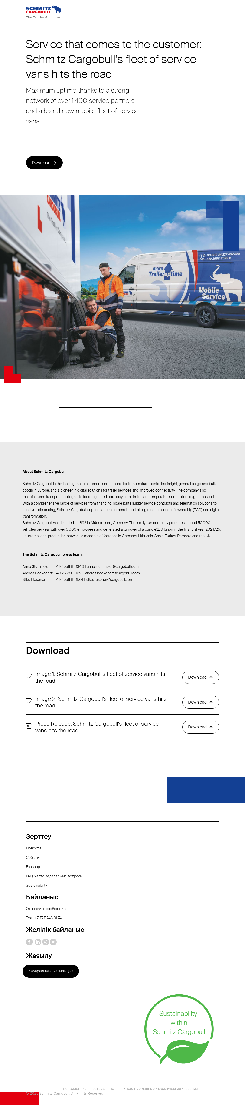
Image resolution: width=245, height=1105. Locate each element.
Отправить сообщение (46, 908)
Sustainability (36, 885)
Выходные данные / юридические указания (160, 1089)
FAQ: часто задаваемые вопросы (54, 876)
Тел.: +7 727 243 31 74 (44, 918)
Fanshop (33, 866)
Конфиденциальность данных (88, 1089)
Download (41, 162)
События (34, 857)
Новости (33, 848)
